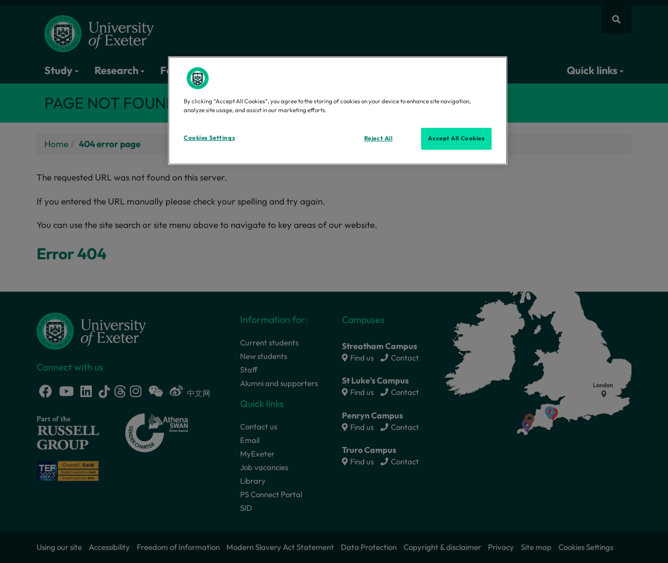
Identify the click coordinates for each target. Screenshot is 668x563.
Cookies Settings (209, 137)
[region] (337, 110)
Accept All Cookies (456, 138)
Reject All (378, 138)
